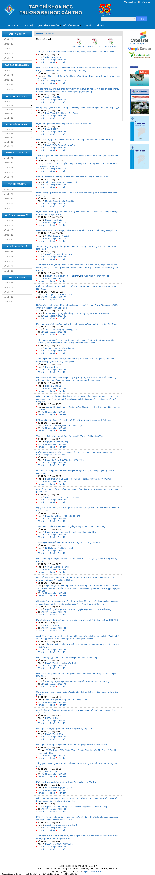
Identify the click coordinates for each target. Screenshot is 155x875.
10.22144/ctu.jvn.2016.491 (54, 203)
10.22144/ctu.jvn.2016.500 (54, 444)
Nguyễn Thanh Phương (77, 585)
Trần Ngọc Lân (104, 407)
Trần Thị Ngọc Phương (55, 700)
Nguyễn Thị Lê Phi (67, 348)
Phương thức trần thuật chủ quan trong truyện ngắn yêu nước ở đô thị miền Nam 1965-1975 (77, 620)
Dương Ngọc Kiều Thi (47, 166)
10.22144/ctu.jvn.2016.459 (54, 81)
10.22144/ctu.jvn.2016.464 (54, 593)
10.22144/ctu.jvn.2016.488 (54, 131)
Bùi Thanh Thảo (52, 625)
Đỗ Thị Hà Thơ (52, 718)
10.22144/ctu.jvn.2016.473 (54, 684)
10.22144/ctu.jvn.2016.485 (54, 774)
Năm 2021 (8, 39)
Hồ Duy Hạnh (113, 750)
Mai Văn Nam (51, 201)
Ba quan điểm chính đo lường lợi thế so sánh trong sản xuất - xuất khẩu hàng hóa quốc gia (76, 230)
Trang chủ (14, 25)
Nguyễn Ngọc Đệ (69, 182)
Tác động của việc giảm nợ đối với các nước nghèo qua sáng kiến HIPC (68, 542)
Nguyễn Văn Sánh (69, 681)
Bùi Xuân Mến (86, 276)
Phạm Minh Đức (89, 532)
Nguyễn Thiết (51, 276)
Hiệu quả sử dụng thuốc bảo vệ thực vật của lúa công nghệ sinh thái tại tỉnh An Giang (74, 139)
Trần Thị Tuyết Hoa (72, 532)
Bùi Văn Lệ (68, 844)
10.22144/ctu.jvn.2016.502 (54, 790)
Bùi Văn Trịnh (69, 609)
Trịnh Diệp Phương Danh (80, 806)
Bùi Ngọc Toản (51, 367)
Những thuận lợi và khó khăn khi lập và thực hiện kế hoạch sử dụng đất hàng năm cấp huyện (77, 107)
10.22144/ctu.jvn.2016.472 (54, 297)
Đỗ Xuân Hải (51, 772)
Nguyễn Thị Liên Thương (56, 806)
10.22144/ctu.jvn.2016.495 (54, 369)
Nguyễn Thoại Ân (69, 163)
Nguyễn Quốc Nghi (67, 201)
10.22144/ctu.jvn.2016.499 (54, 628)
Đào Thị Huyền (62, 567)
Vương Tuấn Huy (81, 479)
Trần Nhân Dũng (67, 750)
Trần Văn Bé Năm (45, 753)
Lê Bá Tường (51, 788)
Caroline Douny (85, 588)
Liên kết (88, 25)
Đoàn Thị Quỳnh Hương (107, 163)
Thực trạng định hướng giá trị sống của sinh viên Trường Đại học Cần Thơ (69, 436)
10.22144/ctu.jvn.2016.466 (54, 702)
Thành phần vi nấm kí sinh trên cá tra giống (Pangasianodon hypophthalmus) (70, 526)
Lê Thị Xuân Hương (72, 407)
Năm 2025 (8, 70)
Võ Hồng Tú (69, 145)
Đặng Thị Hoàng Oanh (77, 700)
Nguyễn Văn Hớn (101, 276)
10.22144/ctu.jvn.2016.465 (54, 649)
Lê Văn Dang (88, 76)
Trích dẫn (62, 62)
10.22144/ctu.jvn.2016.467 (54, 755)
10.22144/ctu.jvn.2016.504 (54, 569)
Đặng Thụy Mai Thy (54, 532)
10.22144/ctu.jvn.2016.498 (54, 388)
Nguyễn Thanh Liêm (54, 663)
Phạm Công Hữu (52, 516)
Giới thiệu (29, 25)
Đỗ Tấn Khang (52, 750)
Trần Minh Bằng (53, 644)
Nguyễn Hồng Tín (68, 313)
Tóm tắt (41, 62)
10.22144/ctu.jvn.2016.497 (54, 351)
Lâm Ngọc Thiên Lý (65, 548)
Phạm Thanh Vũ (52, 479)
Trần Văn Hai (65, 460)
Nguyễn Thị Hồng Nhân (68, 276)
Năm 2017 (8, 58)
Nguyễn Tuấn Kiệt (70, 825)
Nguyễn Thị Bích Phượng (56, 442)
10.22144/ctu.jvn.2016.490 (54, 736)
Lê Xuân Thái (83, 750)
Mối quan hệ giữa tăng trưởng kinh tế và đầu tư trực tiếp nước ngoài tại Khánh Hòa (73, 420)
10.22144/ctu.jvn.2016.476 (54, 99)
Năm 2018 (8, 53)
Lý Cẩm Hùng (51, 348)
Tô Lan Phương (52, 313)
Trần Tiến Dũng (104, 609)
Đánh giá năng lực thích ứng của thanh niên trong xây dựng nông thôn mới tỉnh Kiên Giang (76, 324)
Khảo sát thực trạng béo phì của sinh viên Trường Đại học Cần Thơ (66, 782)
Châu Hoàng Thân (53, 97)
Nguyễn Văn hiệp (99, 806)
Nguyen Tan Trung (69, 113)
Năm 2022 (8, 84)
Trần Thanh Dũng (53, 182)
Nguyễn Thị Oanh (54, 407)
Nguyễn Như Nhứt (53, 844)
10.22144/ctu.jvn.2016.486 (54, 534)
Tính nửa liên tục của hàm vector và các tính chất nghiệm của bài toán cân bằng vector (75, 52)
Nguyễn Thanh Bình (54, 220)
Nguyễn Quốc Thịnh (55, 585)
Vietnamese (135, 43)
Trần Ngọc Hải (67, 644)
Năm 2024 (8, 75)
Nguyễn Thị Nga (52, 254)
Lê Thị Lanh (50, 548)
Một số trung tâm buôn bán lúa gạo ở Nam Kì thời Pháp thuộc (63, 123)
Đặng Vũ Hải (113, 644)
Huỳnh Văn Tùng (52, 497)
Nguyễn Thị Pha (97, 750)
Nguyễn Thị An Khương (100, 479)
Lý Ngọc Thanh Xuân (55, 76)
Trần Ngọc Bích (52, 294)
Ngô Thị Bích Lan (53, 386)
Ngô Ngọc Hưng (73, 76)
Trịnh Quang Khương (104, 76)
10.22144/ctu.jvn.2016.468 (54, 846)
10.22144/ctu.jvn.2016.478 (54, 612)
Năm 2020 (8, 44)
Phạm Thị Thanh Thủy (72, 426)
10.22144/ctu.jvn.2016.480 (54, 148)
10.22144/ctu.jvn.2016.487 (54, 500)
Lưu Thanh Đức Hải (70, 497)
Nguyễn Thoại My (53, 825)
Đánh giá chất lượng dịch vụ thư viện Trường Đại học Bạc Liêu (64, 728)
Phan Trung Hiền (52, 113)
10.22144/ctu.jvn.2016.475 (54, 238)
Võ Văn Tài (50, 567)
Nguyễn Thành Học (97, 644)
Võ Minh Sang (51, 236)
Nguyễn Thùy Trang (54, 145)
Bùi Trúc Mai (81, 644)
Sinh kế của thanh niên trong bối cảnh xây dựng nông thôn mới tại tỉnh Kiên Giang (72, 177)
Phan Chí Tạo (66, 294)
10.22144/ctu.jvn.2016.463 (54, 481)
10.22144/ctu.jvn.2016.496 (54, 60)
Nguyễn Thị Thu (89, 407)
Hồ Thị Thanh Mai (53, 426)
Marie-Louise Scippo (102, 588)
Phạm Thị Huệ (51, 129)
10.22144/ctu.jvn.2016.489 (54, 828)
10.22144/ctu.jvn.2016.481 (54, 316)
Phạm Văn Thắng (86, 163)
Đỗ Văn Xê (64, 236)
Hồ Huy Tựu (66, 254)
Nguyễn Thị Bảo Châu (86, 609)
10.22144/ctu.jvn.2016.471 (54, 278)
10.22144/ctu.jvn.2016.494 (54, 115)
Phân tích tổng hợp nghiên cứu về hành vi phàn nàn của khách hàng (66, 657)
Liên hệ (100, 25)
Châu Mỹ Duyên (84, 313)
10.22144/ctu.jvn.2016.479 (54, 665)
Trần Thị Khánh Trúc (102, 313)
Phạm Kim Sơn (52, 460)
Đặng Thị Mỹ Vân (53, 57)
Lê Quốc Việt (43, 647)
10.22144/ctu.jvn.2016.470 (54, 222)
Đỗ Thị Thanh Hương (99, 585)
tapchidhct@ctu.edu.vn (94, 871)
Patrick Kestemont (50, 588)
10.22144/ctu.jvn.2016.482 (54, 332)
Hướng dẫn (146, 2)
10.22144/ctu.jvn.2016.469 (54, 169)
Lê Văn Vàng (78, 460)
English (145, 43)
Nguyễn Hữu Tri (65, 788)
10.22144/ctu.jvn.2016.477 (54, 550)
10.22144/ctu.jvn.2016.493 (54, 428)
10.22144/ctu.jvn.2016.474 (54, 185)
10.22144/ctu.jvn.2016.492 (54, 257)
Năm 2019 (8, 48)
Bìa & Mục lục (78, 46)
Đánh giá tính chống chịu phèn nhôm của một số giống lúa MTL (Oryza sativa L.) (72, 744)
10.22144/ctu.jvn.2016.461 (54, 412)
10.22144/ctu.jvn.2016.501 (54, 720)
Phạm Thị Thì (52, 163)
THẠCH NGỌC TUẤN (71, 516)
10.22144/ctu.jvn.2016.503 (54, 518)
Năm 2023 (8, 80)
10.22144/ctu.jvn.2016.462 (54, 462)
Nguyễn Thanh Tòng (54, 734)
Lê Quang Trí (66, 479)
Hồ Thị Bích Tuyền (68, 588)
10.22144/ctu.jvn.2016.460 (54, 809)
